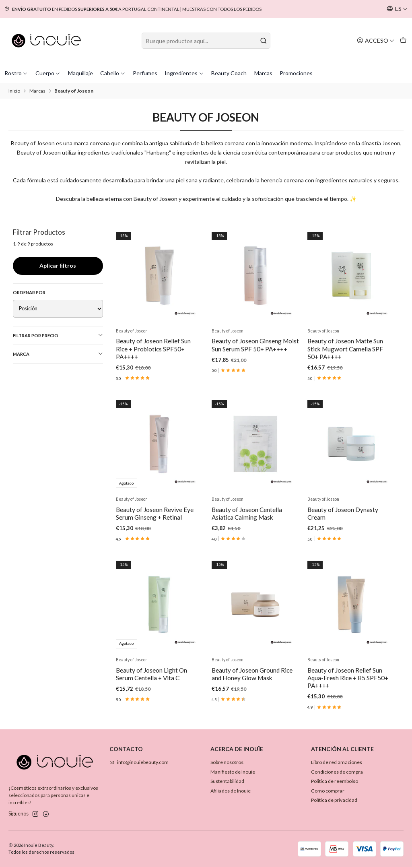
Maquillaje (80, 73)
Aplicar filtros (57, 265)
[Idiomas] (397, 9)
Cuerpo (48, 73)
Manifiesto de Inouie (232, 772)
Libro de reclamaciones (336, 762)
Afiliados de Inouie (230, 791)
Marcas (263, 73)
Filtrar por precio (58, 335)
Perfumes (145, 73)
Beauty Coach (229, 73)
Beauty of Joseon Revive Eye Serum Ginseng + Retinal (155, 533)
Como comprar (327, 791)
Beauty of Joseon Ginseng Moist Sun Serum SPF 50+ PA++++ (255, 344)
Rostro (16, 73)
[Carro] (403, 40)
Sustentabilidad (227, 781)
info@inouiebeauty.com (139, 762)
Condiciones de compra (337, 772)
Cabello (113, 73)
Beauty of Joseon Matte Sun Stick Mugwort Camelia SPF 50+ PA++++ (345, 348)
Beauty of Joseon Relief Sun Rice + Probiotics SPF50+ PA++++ (153, 348)
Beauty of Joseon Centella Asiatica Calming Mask (247, 544)
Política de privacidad (334, 800)
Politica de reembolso (334, 781)
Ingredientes (184, 73)
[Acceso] (375, 40)
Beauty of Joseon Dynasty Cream (342, 552)
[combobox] (206, 41)
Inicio (14, 91)
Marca (58, 354)
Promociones (296, 73)
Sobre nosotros (226, 762)
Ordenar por (29, 292)
